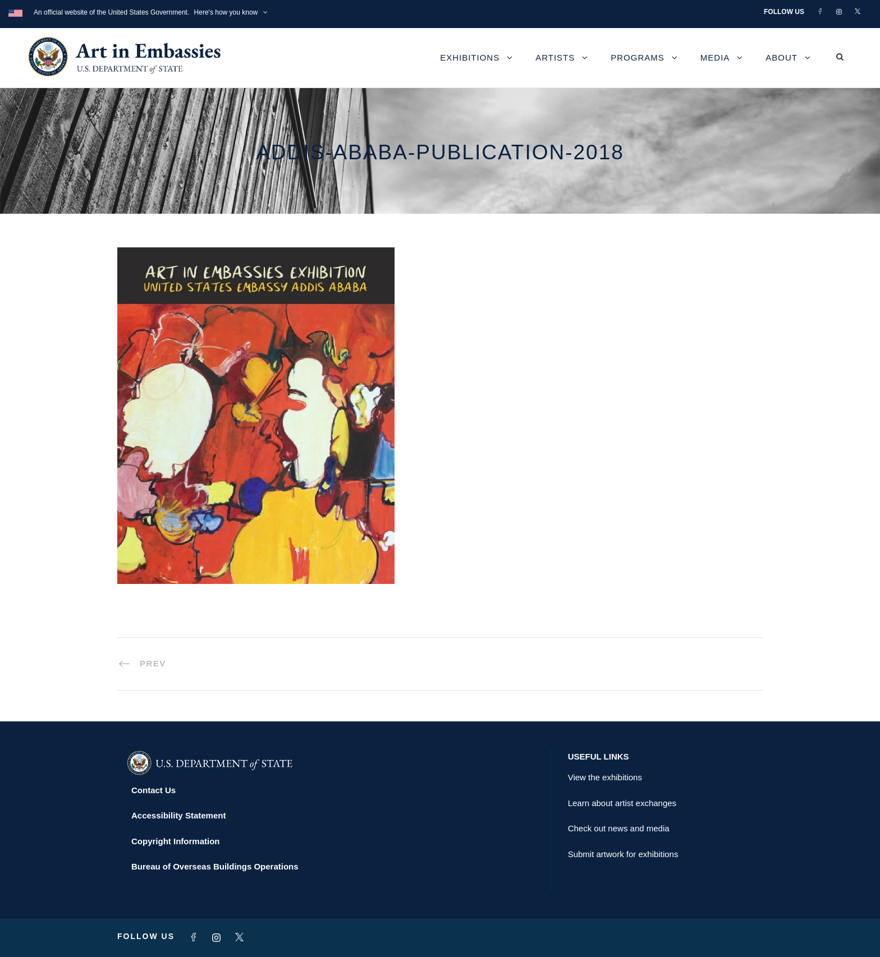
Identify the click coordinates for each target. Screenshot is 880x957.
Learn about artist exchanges (622, 803)
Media (715, 57)
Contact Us (153, 790)
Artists (555, 57)
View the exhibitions (605, 777)
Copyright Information (175, 841)
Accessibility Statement (178, 815)
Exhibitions (469, 57)
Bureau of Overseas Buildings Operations (215, 866)
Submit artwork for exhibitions (623, 854)
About (781, 57)
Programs (637, 57)
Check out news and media (619, 828)
